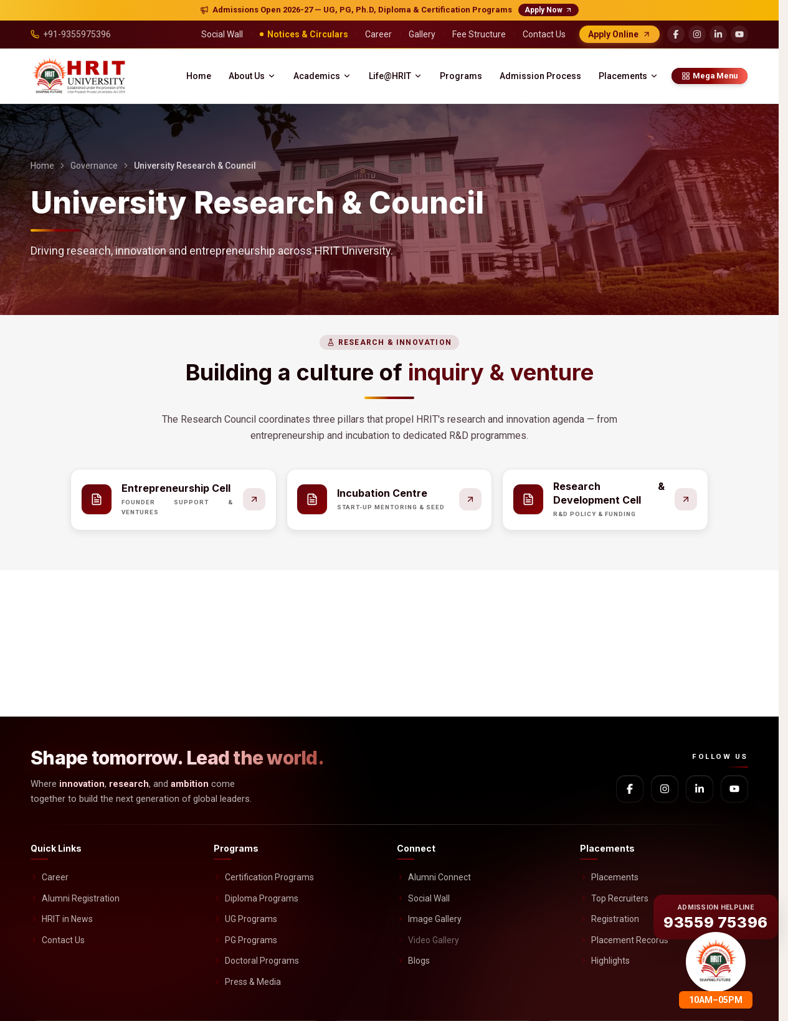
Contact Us (58, 940)
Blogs (413, 961)
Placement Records (624, 940)
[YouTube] (739, 34)
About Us (252, 76)
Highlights (605, 961)
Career (50, 877)
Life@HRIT (395, 76)
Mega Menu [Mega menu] (709, 75)
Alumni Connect (434, 877)
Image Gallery (429, 919)
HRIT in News (62, 919)
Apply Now (548, 10)
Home (198, 76)
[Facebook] (676, 34)
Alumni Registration (75, 898)
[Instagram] (697, 34)
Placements (628, 76)
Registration (609, 919)
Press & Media (247, 982)
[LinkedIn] (718, 34)
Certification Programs (264, 877)
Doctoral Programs (256, 961)
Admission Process (540, 76)
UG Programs (245, 919)
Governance (94, 166)
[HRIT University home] (80, 76)
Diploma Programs (256, 898)
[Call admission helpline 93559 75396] (715, 915)
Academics (322, 76)
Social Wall (423, 898)
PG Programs (245, 940)
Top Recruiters (614, 898)
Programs (461, 76)
